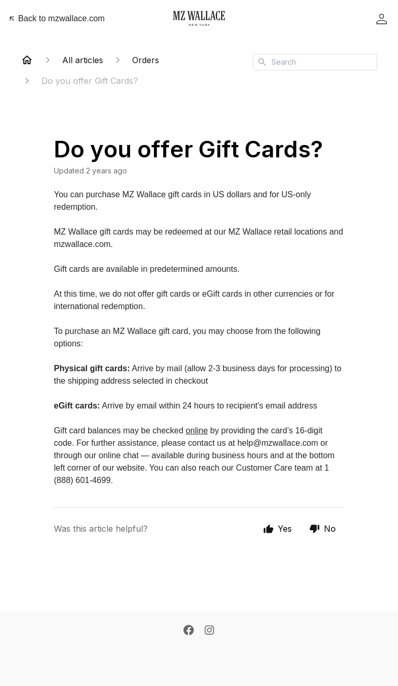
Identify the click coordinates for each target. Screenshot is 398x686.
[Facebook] (188, 630)
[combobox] (315, 62)
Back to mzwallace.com (56, 18)
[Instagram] (209, 630)
